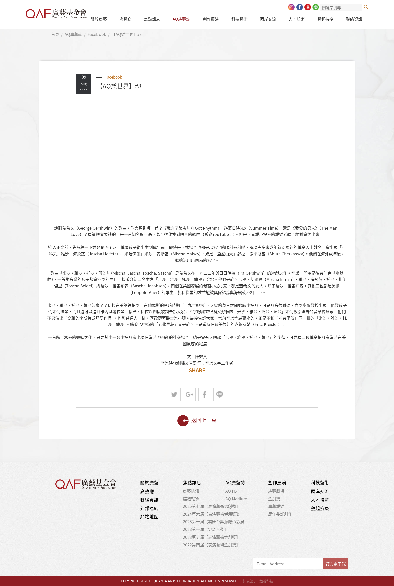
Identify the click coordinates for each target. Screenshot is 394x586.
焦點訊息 (152, 19)
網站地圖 (149, 516)
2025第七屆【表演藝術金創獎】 (211, 506)
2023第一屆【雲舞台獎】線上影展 (213, 521)
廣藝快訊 (191, 491)
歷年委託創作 (280, 514)
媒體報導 (191, 499)
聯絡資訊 (354, 19)
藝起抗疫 (325, 19)
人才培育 (297, 19)
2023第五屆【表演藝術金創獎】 (211, 537)
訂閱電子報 (336, 564)
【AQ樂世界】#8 (127, 34)
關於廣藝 (99, 19)
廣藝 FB (232, 514)
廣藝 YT (232, 521)
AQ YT (231, 506)
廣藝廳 (125, 19)
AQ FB (231, 491)
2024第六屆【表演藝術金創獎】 (211, 514)
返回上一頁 (196, 420)
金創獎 (274, 499)
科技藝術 (239, 19)
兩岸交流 (268, 19)
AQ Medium (236, 499)
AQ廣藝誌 (181, 19)
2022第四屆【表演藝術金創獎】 (211, 545)
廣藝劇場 (276, 491)
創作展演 (211, 19)
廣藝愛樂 (276, 506)
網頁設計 (250, 580)
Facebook (97, 34)
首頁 (55, 34)
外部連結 (149, 508)
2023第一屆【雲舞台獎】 (205, 529)
